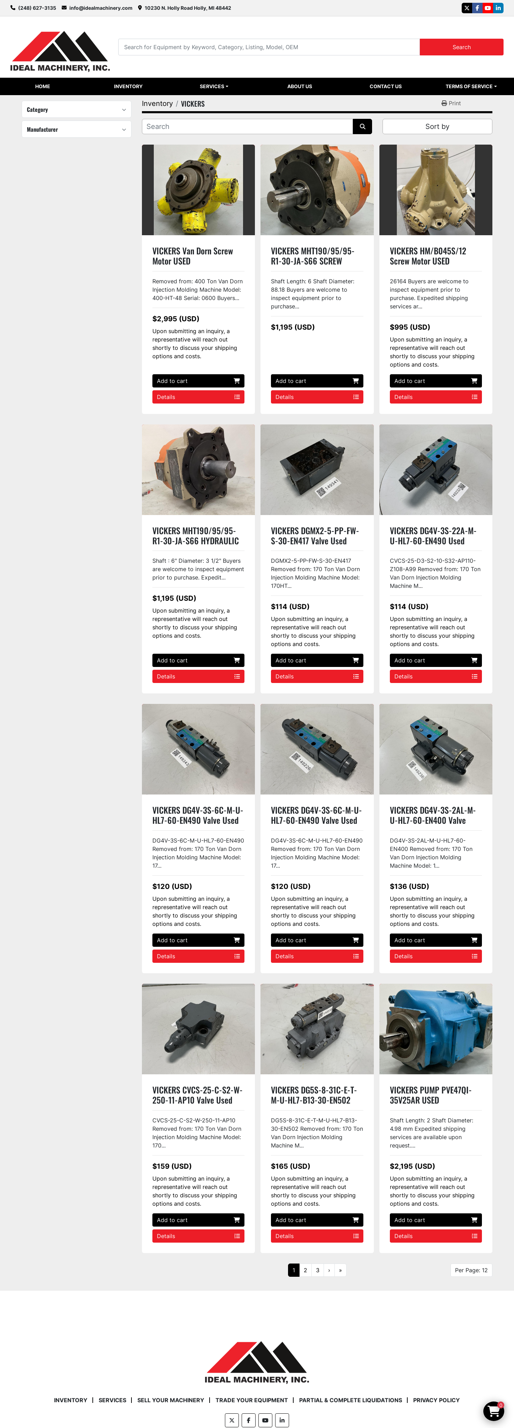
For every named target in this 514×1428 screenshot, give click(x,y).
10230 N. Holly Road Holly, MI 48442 (188, 8)
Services (212, 86)
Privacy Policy (436, 1400)
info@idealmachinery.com (101, 8)
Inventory (128, 86)
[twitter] (467, 8)
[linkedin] (498, 8)
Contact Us (386, 86)
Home (42, 86)
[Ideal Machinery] (257, 1357)
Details (198, 396)
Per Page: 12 (471, 1270)
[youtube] (488, 8)
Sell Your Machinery (170, 1400)
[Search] (268, 47)
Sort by (437, 126)
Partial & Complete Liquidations (350, 1400)
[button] (214, 86)
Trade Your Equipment (252, 1400)
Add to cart (198, 380)
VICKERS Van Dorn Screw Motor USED (192, 255)
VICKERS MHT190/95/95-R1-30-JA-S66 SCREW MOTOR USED (313, 260)
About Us (299, 86)
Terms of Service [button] (469, 86)
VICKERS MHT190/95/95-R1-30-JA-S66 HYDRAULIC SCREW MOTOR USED (195, 540)
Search (462, 47)
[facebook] (477, 8)
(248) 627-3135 (37, 8)
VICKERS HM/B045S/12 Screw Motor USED (428, 255)
